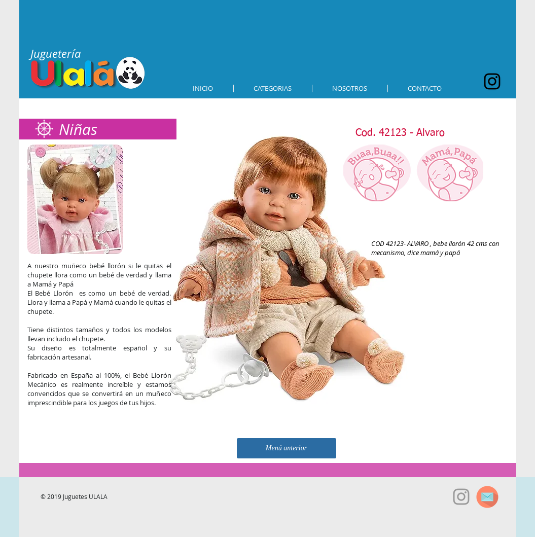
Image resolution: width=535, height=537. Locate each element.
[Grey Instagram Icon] (461, 497)
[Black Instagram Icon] (492, 81)
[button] (273, 88)
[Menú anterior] (286, 448)
